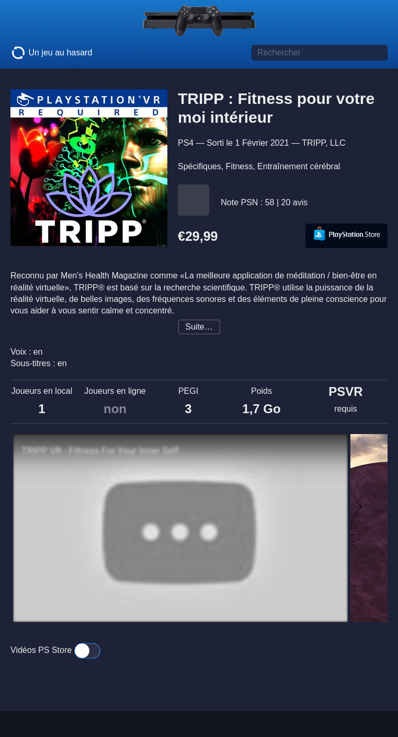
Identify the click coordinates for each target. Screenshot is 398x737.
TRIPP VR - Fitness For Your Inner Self (99, 450)
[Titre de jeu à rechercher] (320, 53)
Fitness (239, 166)
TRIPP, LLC (323, 142)
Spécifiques (199, 166)
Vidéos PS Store (55, 650)
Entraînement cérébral (298, 166)
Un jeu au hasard (51, 53)
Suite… (198, 326)
